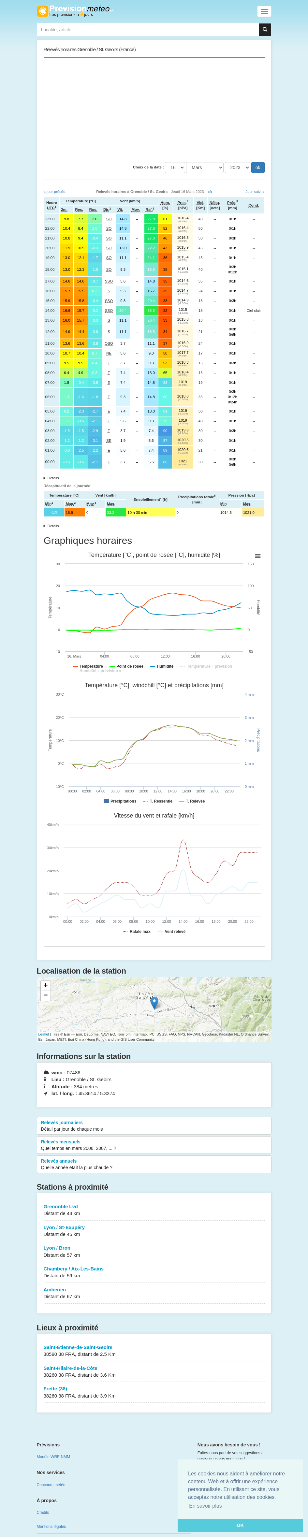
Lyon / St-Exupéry (154, 1231)
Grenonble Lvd (154, 1210)
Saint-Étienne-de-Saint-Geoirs (154, 1351)
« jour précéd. (55, 192)
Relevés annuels (154, 1164)
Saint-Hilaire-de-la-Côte (154, 1372)
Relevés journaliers (154, 1126)
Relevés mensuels (154, 1145)
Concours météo (51, 1485)
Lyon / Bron (154, 1251)
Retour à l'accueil (75, 11)
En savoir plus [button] (205, 1506)
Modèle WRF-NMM (53, 1457)
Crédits (43, 1512)
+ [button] (45, 986)
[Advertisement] (154, 109)
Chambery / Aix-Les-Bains (154, 1272)
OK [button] (240, 1525)
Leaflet (43, 1034)
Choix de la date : (148, 167)
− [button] (45, 996)
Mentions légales (51, 1526)
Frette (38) (154, 1392)
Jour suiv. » (255, 192)
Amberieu (154, 1293)
